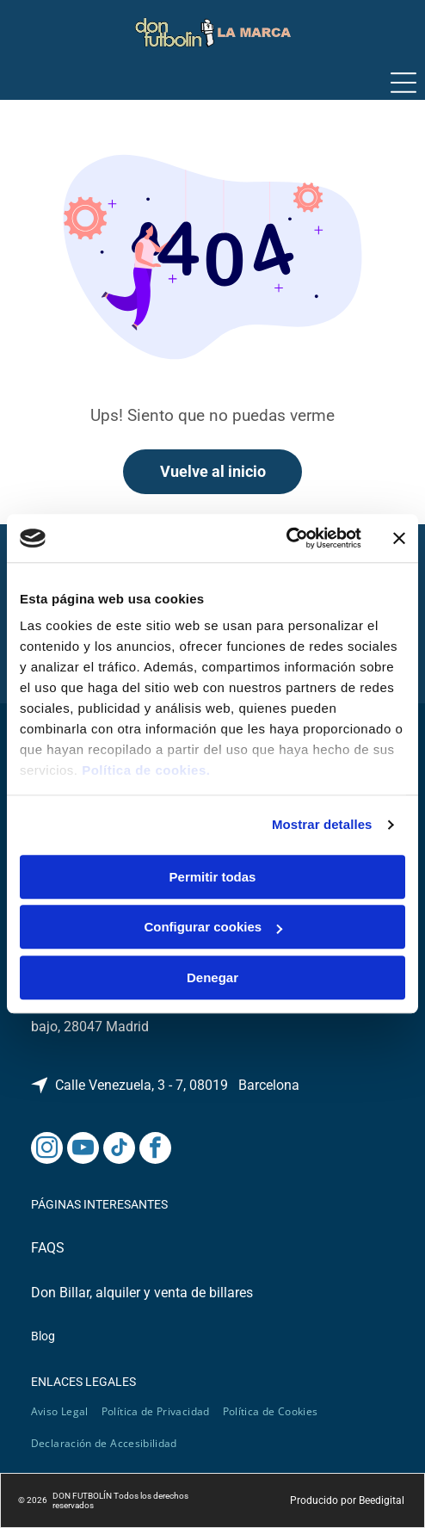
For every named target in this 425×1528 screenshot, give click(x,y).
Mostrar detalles (322, 825)
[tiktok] (119, 1150)
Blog (43, 1336)
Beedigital (381, 1500)
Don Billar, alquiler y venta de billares (142, 1292)
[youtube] (83, 1150)
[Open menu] (403, 83)
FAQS (48, 1248)
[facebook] (155, 1150)
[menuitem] (66, 1411)
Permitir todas (212, 876)
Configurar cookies (213, 927)
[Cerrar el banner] (399, 538)
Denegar (212, 977)
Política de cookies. (146, 771)
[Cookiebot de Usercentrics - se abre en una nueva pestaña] (286, 539)
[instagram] (47, 1150)
